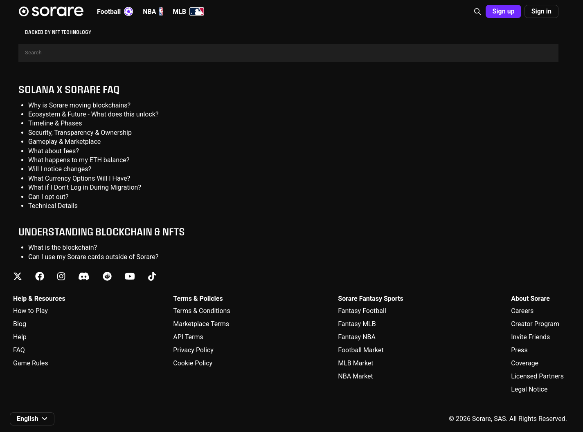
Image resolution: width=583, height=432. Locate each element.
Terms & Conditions (201, 311)
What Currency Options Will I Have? (79, 178)
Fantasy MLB (357, 324)
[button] (477, 11)
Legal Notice (529, 389)
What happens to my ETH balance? (78, 160)
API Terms (188, 337)
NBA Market (355, 376)
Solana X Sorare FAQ (69, 89)
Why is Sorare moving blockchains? (79, 105)
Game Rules (30, 363)
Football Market (360, 350)
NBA (153, 11)
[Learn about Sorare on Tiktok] (152, 276)
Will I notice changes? (59, 169)
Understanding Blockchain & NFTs (101, 231)
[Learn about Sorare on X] (17, 276)
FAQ (19, 350)
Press (519, 350)
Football (115, 11)
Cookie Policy (192, 363)
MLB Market (355, 363)
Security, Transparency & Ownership (80, 133)
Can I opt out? (48, 197)
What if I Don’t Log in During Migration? (84, 187)
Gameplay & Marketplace (64, 141)
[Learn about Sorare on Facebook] (39, 276)
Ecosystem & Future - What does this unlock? (93, 114)
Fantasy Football (362, 311)
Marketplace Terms (201, 324)
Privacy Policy (193, 350)
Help (20, 337)
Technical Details (53, 206)
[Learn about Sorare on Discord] (84, 276)
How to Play (30, 311)
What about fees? (53, 151)
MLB (188, 11)
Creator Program (535, 324)
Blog (19, 324)
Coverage (524, 363)
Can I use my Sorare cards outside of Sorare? (93, 257)
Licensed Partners (537, 376)
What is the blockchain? (62, 247)
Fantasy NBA (357, 337)
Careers (522, 311)
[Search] (288, 53)
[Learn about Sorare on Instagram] (61, 276)
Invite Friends (530, 337)
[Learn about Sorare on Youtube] (130, 276)
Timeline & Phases (55, 123)
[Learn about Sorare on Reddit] (107, 276)
